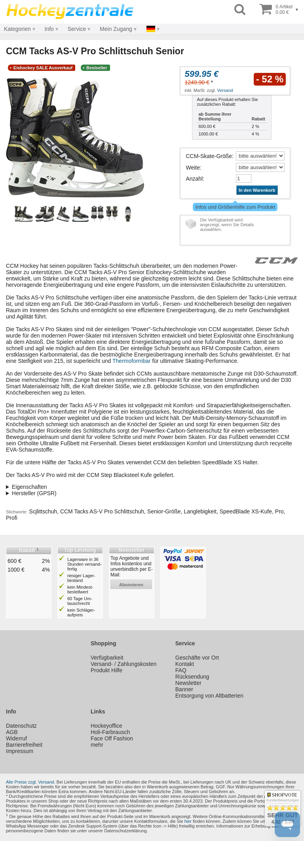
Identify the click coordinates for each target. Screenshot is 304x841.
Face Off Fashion (112, 738)
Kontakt (184, 664)
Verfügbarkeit (107, 657)
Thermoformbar (131, 361)
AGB (12, 732)
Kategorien (17, 29)
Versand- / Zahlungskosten (124, 664)
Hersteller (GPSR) (34, 493)
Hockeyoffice (106, 726)
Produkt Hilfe (106, 670)
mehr (97, 745)
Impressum (19, 751)
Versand (225, 90)
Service (77, 29)
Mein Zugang (116, 29)
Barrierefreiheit (24, 745)
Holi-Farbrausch (110, 732)
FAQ (180, 670)
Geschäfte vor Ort (197, 657)
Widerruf (16, 738)
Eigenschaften (29, 487)
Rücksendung (192, 676)
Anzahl (194, 178)
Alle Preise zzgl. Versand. (30, 782)
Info (49, 29)
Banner (184, 689)
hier (188, 821)
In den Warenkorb (257, 190)
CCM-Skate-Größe (209, 156)
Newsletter (188, 683)
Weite (193, 167)
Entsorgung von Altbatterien (209, 695)
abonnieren (131, 584)
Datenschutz (21, 726)
